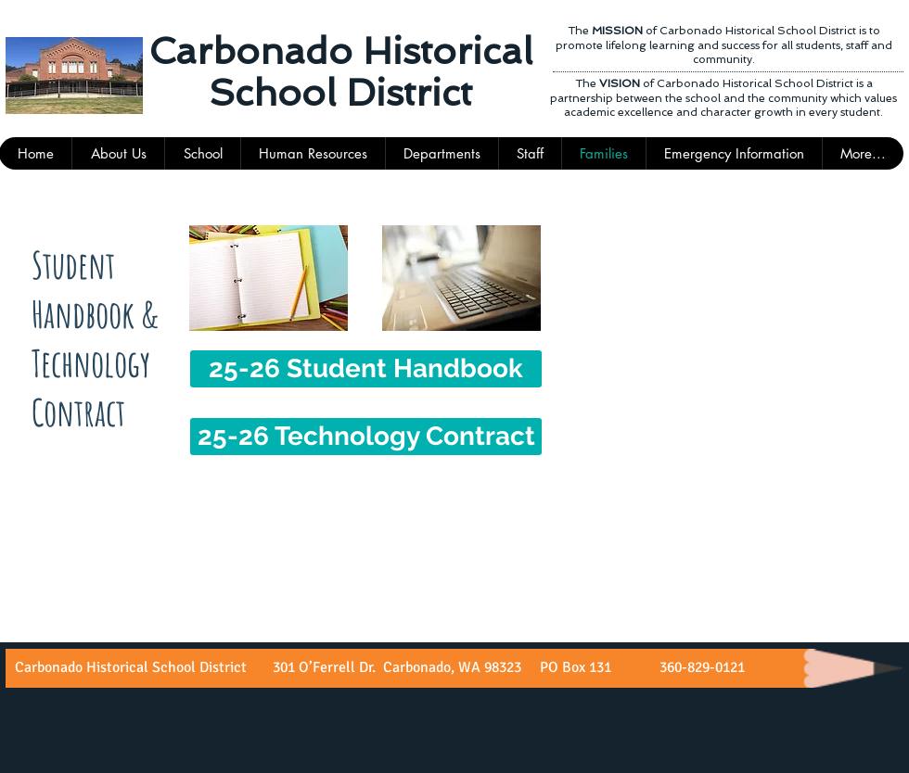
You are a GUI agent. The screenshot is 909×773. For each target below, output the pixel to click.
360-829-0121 (700, 667)
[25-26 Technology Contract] (366, 436)
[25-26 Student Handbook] (366, 368)
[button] (529, 153)
